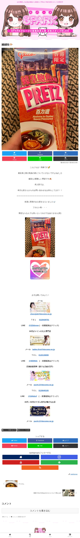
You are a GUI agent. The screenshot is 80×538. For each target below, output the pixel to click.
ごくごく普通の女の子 (9, 430)
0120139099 (44, 355)
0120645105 (44, 391)
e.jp (50, 314)
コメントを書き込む (40, 510)
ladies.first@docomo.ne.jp (43, 349)
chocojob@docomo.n (39, 314)
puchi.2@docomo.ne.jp (43, 385)
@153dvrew (34, 325)
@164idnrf (32, 396)
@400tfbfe (33, 361)
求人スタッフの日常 (23, 430)
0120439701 (44, 320)
